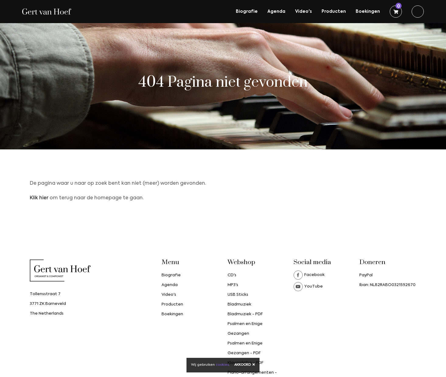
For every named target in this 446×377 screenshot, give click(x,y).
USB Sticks (238, 295)
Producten (334, 11)
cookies (222, 365)
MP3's (233, 285)
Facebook (309, 275)
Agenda (276, 11)
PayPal (366, 275)
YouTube (308, 286)
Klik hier (39, 198)
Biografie (247, 11)
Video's (303, 11)
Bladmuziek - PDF (245, 314)
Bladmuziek (239, 304)
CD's (232, 275)
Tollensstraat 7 (45, 294)
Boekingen (368, 11)
